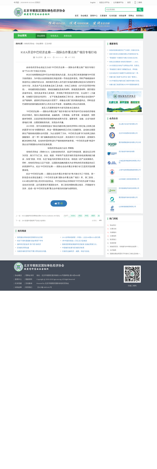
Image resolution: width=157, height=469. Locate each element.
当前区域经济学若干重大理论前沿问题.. (32, 251)
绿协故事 (122, 16)
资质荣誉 (113, 243)
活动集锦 (28, 283)
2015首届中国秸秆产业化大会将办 (34, 221)
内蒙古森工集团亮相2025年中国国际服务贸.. (124, 84)
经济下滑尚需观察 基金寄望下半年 (30, 241)
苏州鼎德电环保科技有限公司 (129, 188)
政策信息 (68, 36)
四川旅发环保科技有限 (126, 151)
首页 (129, 2)
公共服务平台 (118, 2)
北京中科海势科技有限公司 (128, 133)
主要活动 (113, 229)
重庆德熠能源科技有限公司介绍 (130, 142)
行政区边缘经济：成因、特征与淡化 (75, 251)
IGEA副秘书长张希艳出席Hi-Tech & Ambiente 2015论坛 (41, 216)
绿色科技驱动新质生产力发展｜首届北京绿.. (124, 50)
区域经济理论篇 (23, 248)
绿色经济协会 (29, 44)
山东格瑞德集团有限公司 (127, 206)
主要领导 (113, 236)
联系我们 (140, 16)
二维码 (139, 2)
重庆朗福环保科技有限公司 (128, 197)
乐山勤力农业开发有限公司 (128, 124)
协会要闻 (41, 36)
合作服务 (113, 250)
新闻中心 (94, 16)
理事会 (131, 16)
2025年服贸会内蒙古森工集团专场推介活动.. (124, 81)
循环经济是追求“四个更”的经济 (29, 244)
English (93, 2)
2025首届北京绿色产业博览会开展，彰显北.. (124, 65)
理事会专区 (29, 275)
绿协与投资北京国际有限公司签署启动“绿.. (124, 54)
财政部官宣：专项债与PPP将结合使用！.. (124, 246)
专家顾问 (113, 232)
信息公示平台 (104, 2)
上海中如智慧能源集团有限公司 (130, 170)
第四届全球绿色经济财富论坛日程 (30, 237)
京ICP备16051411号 (44, 287)
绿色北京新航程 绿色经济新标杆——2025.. (124, 62)
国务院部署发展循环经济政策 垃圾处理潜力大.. (79, 244)
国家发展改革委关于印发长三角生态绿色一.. (125, 254)
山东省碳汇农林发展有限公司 (129, 179)
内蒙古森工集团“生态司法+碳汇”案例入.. (123, 77)
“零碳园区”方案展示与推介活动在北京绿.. (123, 58)
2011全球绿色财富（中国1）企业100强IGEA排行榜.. (81, 237)
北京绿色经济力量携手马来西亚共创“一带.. (124, 73)
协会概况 (84, 16)
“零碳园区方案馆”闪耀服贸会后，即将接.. (123, 69)
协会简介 (113, 225)
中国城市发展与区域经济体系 (73, 248)
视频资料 (28, 279)
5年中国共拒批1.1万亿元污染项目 (74, 241)
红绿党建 (113, 16)
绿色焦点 (54, 36)
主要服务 (103, 16)
